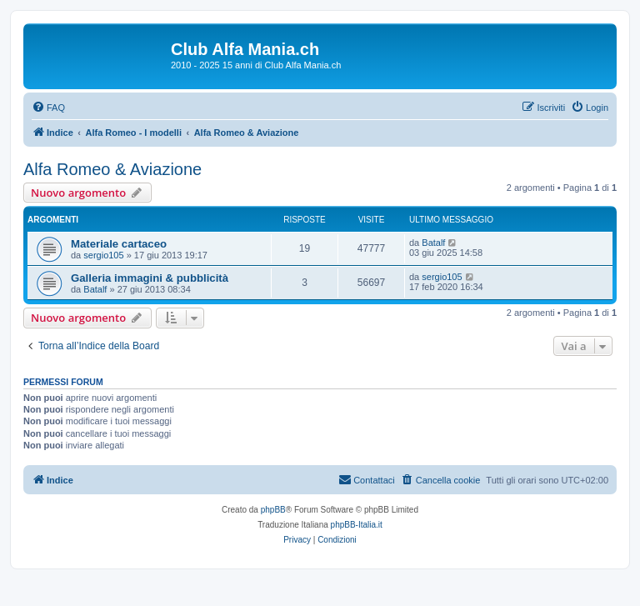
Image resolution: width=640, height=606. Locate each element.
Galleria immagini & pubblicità (149, 278)
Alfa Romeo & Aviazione (112, 169)
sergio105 (103, 255)
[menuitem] (48, 108)
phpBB (273, 509)
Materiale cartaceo (119, 244)
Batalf (433, 243)
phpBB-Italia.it (356, 524)
